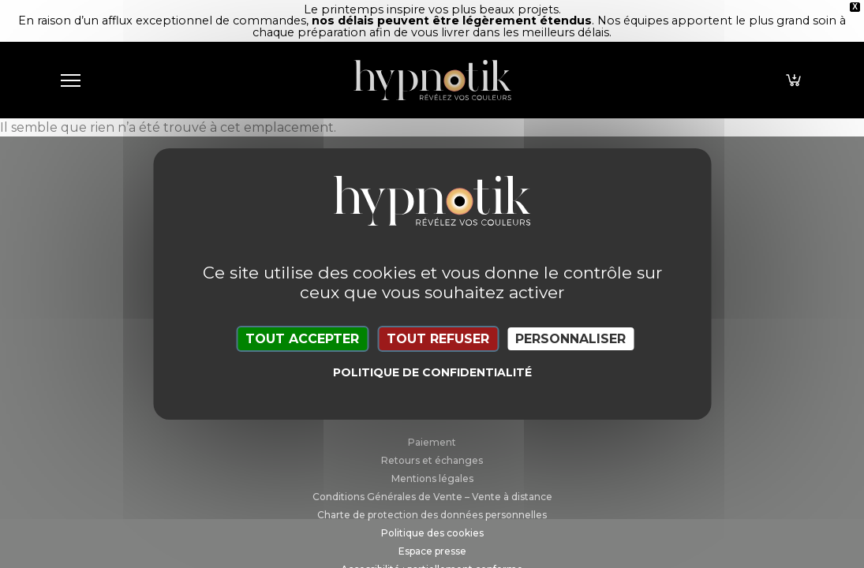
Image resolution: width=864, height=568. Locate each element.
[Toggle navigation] (71, 79)
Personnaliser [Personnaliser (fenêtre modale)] (570, 338)
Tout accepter (302, 338)
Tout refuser (438, 338)
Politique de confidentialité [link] (432, 372)
